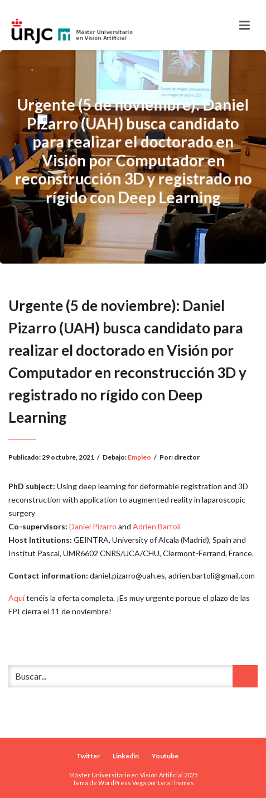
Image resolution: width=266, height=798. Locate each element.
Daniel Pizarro (93, 526)
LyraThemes (176, 782)
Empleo (139, 457)
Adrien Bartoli (157, 526)
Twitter (88, 756)
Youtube (165, 756)
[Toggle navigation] (244, 25)
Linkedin (126, 756)
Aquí (16, 598)
